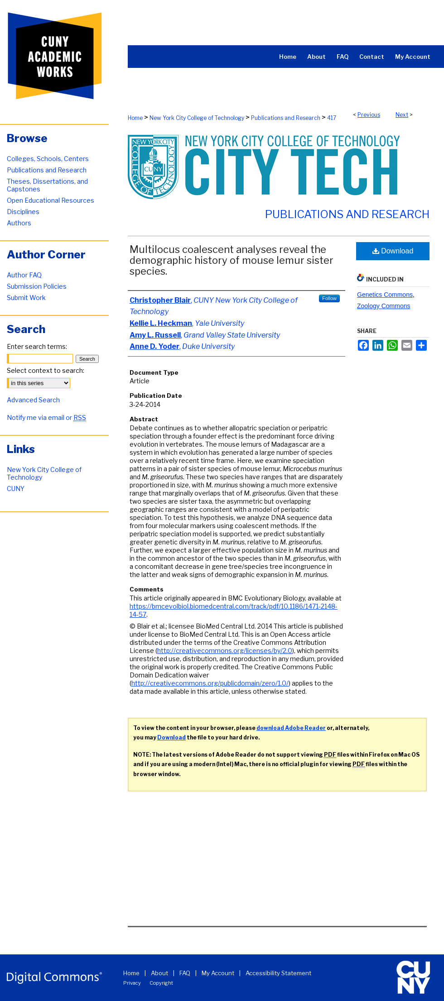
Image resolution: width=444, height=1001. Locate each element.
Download (393, 251)
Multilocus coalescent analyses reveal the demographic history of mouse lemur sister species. (231, 260)
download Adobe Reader (291, 728)
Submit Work (26, 297)
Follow (329, 298)
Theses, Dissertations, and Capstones (47, 185)
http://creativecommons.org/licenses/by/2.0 (224, 650)
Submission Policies (37, 286)
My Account (218, 973)
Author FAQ (24, 275)
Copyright (161, 983)
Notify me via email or (46, 417)
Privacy (132, 983)
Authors (19, 223)
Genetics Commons (385, 294)
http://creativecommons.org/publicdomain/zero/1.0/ (210, 683)
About (159, 973)
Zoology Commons (383, 306)
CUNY (15, 488)
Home (135, 117)
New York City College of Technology (197, 117)
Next (402, 114)
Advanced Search (33, 400)
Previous (368, 114)
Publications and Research (285, 117)
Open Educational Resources (50, 200)
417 (331, 117)
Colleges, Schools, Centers (48, 158)
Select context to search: (45, 370)
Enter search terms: (37, 346)
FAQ (184, 973)
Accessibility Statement (278, 973)
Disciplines (23, 211)
